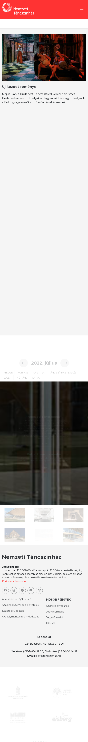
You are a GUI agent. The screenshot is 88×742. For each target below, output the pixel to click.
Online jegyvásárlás (57, 606)
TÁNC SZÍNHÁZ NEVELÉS (62, 376)
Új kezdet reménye (19, 87)
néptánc (22, 381)
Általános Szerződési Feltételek (20, 605)
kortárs (23, 376)
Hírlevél (50, 623)
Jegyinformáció (55, 611)
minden (8, 376)
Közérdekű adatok (13, 611)
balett (8, 381)
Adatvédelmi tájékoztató (16, 599)
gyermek (38, 376)
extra (36, 381)
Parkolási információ (14, 581)
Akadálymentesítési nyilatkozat (20, 616)
